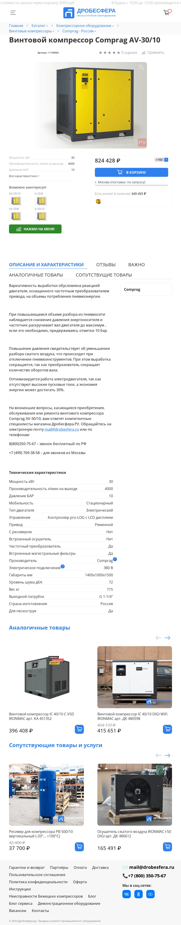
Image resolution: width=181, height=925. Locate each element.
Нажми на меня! (35, 228)
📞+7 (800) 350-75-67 (144, 876)
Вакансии (17, 910)
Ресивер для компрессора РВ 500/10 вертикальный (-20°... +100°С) (41, 833)
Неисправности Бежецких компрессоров (46, 896)
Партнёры (59, 867)
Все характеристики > (24, 176)
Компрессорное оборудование (83, 25)
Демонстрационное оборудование (69, 903)
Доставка (100, 867)
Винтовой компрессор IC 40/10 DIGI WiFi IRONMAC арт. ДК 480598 (132, 716)
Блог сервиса (20, 903)
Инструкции (20, 889)
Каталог (39, 25)
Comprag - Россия (78, 31)
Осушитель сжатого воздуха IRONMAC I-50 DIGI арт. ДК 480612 (134, 833)
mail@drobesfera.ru (62, 429)
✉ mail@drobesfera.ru (148, 867)
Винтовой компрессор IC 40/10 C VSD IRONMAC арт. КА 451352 (41, 716)
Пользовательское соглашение (37, 874)
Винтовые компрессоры (30, 31)
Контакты (40, 910)
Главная (16, 25)
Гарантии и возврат (27, 867)
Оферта (80, 881)
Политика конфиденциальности (38, 881)
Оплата (80, 867)
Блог (92, 896)
